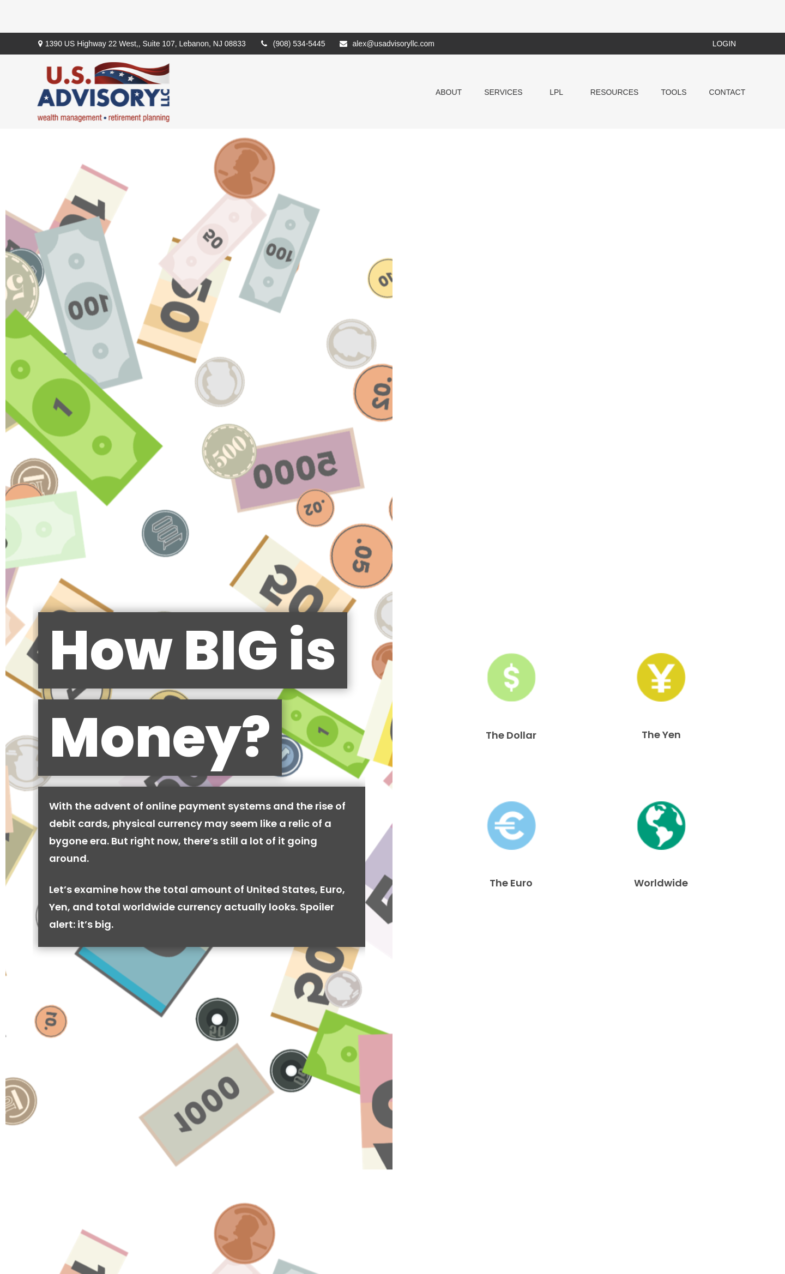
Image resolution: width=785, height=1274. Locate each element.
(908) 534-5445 (292, 11)
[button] (448, 59)
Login (724, 11)
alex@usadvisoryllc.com (386, 11)
